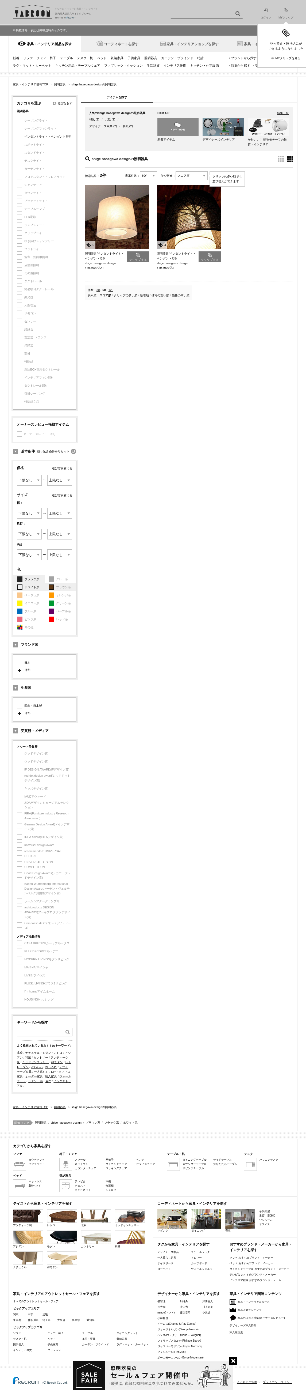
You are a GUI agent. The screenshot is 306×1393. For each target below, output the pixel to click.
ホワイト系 (32, 587)
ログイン (266, 14)
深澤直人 (207, 1301)
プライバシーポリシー (277, 1382)
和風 (28, 1057)
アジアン (28, 1239)
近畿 (45, 1314)
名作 (48, 1081)
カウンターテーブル (195, 1163)
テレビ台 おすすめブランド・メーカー (253, 1274)
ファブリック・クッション (123, 65)
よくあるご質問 (247, 1382)
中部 (30, 1314)
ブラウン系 (93, 1122)
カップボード (199, 1263)
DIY (53, 1071)
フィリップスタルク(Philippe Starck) (179, 1340)
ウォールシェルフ (201, 1268)
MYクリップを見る (287, 58)
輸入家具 (51, 1076)
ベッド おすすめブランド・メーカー (251, 1263)
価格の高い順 (180, 295)
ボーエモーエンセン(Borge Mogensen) (180, 1357)
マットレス (35, 1181)
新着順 (144, 295)
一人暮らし (41, 1071)
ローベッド (164, 1268)
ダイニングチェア (116, 1163)
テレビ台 (80, 1181)
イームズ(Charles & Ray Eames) (176, 1323)
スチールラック (200, 1252)
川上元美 (207, 1306)
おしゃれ (51, 1067)
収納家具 (117, 58)
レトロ (57, 1052)
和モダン (57, 1062)
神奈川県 (33, 1320)
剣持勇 (184, 1301)
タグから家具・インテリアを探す (183, 1244)
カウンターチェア (85, 1168)
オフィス (264, 1224)
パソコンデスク (268, 1159)
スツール (80, 1159)
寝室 (240, 1220)
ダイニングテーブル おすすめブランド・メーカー (259, 1268)
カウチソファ (37, 1159)
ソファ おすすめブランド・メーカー (251, 1257)
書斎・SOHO (267, 1215)
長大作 (161, 1306)
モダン (46, 1052)
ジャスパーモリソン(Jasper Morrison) (179, 1346)
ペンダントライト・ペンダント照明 (47, 136)
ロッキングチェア (116, 1168)
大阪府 (61, 1320)
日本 (27, 662)
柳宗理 (161, 1301)
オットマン (81, 1163)
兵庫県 (76, 1320)
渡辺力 (184, 1306)
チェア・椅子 (46, 58)
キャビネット (83, 1189)
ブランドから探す (244, 58)
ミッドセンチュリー (35, 1062)
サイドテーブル (222, 1159)
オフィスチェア (145, 1163)
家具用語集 (236, 1332)
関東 (15, 1314)
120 (111, 290)
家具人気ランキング (250, 1309)
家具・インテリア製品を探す (49, 44)
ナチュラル (32, 1052)
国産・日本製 (33, 705)
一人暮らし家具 (166, 1257)
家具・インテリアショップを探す (192, 44)
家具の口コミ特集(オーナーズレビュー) (261, 1317)
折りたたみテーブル (225, 1163)
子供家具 (133, 58)
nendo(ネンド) (166, 1312)
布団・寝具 (88, 1338)
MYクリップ (285, 13)
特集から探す (240, 65)
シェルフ (111, 1189)
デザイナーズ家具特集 (243, 1325)
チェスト (80, 1185)
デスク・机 (85, 58)
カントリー (40, 1057)
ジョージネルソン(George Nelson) (178, 1329)
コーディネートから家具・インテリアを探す (192, 1204)
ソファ (28, 58)
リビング (172, 1220)
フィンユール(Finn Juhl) (171, 1351)
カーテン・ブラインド (177, 58)
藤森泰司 (185, 1312)
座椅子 (110, 1159)
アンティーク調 (28, 1218)
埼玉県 (46, 1320)
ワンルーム (266, 1219)
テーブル (66, 58)
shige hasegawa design (66, 1122)
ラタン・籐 (35, 1081)
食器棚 (110, 1185)
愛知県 (91, 1320)
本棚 (108, 1181)
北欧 (20, 1052)
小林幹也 (162, 1318)
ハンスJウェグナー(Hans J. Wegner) (179, 1335)
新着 (16, 58)
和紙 (126, 126)
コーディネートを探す (121, 44)
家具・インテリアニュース (254, 1301)
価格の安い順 (160, 295)
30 (98, 290)
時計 (200, 58)
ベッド (102, 58)
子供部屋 (264, 1211)
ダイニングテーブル (195, 1159)
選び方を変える (62, 468)
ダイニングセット (127, 1333)
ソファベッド (37, 1163)
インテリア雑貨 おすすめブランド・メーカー (257, 1280)
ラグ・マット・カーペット (32, 65)
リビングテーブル (193, 1168)
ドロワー (196, 1257)
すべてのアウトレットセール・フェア (36, 1301)
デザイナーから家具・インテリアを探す (188, 1294)
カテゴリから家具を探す (32, 1146)
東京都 (17, 1320)
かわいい (37, 1067)
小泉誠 (206, 1312)
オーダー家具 (34, 1076)
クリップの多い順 (125, 295)
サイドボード (165, 1263)
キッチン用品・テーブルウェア (77, 65)
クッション (54, 1350)
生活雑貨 (153, 65)
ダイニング (206, 1220)
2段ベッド (35, 1185)
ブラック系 (32, 579)
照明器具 (150, 58)
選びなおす (65, 103)
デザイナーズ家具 (101, 126)
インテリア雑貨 (175, 65)
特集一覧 (283, 113)
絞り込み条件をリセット (53, 451)
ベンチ (140, 1159)
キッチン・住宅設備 (204, 65)
